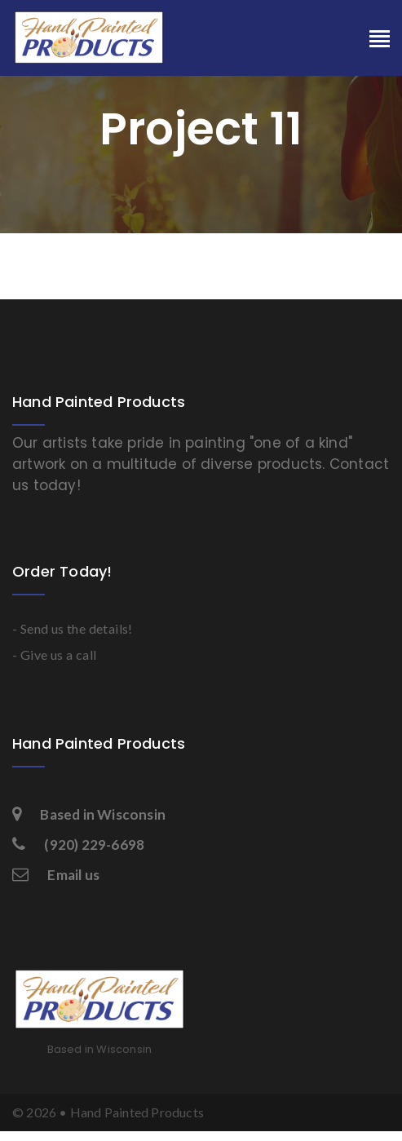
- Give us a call (54, 654)
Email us (55, 874)
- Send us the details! (72, 628)
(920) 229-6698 (78, 844)
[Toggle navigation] (379, 39)
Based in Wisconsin (89, 814)
